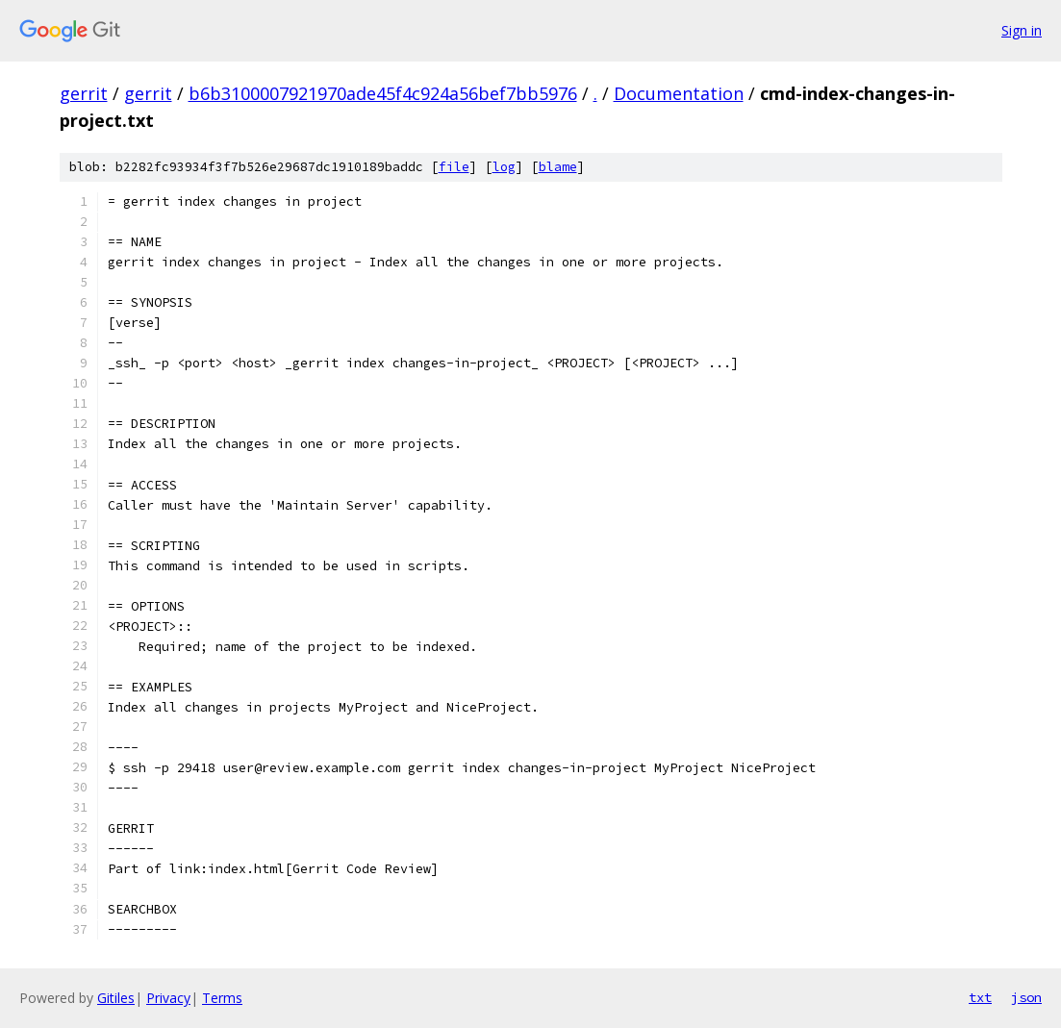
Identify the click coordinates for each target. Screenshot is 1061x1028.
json (1026, 997)
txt (980, 997)
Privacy (168, 998)
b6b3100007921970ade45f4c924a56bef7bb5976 (383, 93)
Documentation (679, 93)
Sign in (1021, 30)
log (504, 167)
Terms (222, 998)
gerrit (84, 93)
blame (558, 167)
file (454, 167)
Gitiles (116, 998)
